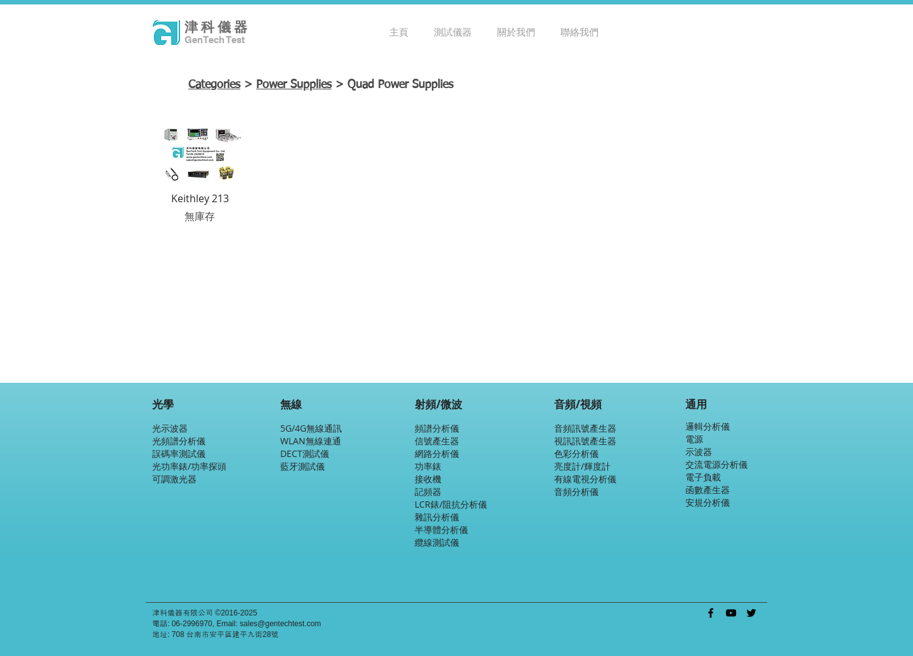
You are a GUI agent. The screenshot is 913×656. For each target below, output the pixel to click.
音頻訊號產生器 (585, 428)
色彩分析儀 (576, 453)
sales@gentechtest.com (280, 623)
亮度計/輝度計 (582, 466)
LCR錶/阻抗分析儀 (451, 504)
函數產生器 (707, 490)
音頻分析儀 (576, 492)
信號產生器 (437, 441)
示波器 (698, 452)
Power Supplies (294, 85)
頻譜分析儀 (437, 428)
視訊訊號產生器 (585, 441)
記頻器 (428, 492)
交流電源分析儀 (716, 464)
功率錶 (428, 466)
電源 (694, 439)
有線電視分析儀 (585, 479)
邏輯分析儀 (707, 426)
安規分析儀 (707, 502)
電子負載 (703, 477)
